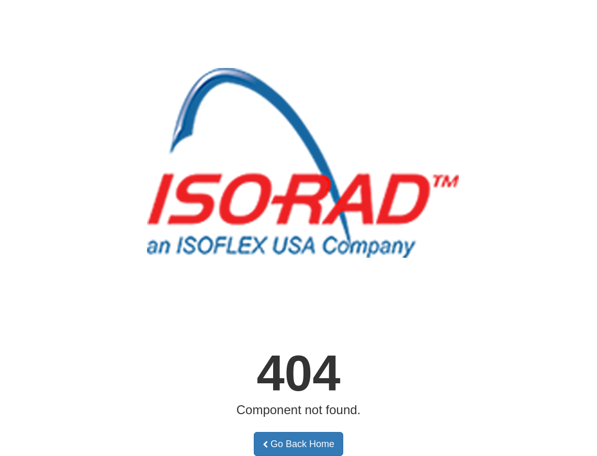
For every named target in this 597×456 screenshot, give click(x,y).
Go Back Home (298, 444)
